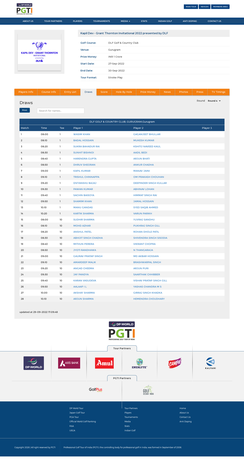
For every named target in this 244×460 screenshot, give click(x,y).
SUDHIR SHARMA (83, 219)
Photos (183, 92)
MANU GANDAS (83, 207)
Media (125, 21)
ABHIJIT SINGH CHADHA (88, 237)
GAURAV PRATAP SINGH (88, 256)
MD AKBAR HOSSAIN (146, 256)
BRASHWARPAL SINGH (147, 262)
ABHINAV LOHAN (143, 189)
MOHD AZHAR (82, 225)
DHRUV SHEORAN (84, 164)
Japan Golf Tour (78, 413)
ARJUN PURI (141, 268)
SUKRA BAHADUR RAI (86, 146)
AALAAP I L (80, 286)
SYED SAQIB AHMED (145, 207)
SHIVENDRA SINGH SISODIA (150, 237)
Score (104, 92)
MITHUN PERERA (83, 243)
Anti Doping (190, 21)
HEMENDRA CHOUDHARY (149, 298)
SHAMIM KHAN (82, 201)
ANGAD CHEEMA (83, 268)
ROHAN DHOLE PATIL (146, 231)
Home (183, 408)
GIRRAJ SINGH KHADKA (147, 292)
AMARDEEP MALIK (84, 262)
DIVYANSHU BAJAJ (84, 183)
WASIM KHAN (81, 134)
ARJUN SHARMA (83, 298)
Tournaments (101, 21)
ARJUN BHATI (141, 158)
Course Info (49, 92)
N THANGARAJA (143, 250)
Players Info (25, 92)
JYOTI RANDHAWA (84, 250)
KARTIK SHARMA (83, 213)
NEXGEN (204, 7)
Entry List (70, 92)
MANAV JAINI (141, 170)
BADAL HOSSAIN (83, 140)
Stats (144, 21)
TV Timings (218, 92)
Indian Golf (165, 21)
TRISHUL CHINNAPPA (86, 176)
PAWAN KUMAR (83, 189)
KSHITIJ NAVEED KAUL (147, 146)
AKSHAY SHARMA (84, 292)
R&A (71, 428)
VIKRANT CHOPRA (144, 243)
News (167, 92)
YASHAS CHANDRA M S (147, 286)
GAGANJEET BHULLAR (146, 134)
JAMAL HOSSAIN (143, 201)
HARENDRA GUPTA (84, 158)
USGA (72, 433)
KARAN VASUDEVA (84, 280)
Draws (89, 92)
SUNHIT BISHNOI (83, 152)
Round (201, 100)
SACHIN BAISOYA (83, 195)
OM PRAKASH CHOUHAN (148, 176)
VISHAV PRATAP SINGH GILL (150, 280)
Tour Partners (53, 21)
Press (200, 92)
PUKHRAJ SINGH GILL (146, 225)
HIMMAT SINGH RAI (145, 195)
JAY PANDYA (81, 274)
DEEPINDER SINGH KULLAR (150, 183)
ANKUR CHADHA (143, 164)
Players (77, 21)
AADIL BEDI (140, 152)
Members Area (220, 7)
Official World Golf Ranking (84, 423)
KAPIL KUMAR (81, 170)
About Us (28, 21)
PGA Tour (74, 418)
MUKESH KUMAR (143, 140)
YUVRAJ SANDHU (144, 219)
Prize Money (148, 92)
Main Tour (191, 7)
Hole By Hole (124, 92)
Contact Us (214, 21)
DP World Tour (77, 408)
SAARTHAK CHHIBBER (146, 274)
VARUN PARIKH (142, 213)
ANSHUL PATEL (82, 231)
